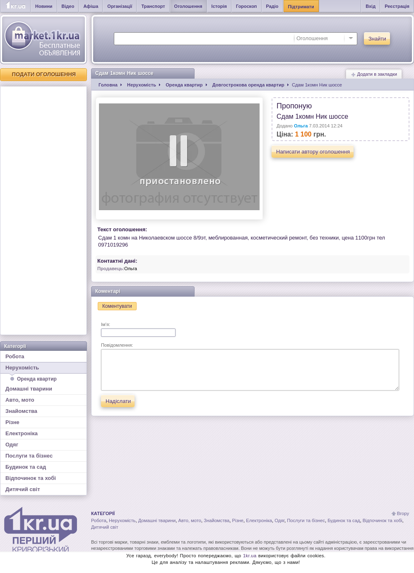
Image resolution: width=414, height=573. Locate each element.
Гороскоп (246, 6)
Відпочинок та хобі (30, 478)
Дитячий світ (22, 489)
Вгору (403, 513)
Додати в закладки (374, 74)
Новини (44, 6)
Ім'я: (138, 329)
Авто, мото (19, 400)
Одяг (11, 444)
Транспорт (153, 6)
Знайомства (21, 411)
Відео (68, 6)
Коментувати (117, 306)
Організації (119, 6)
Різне (12, 422)
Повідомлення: (250, 367)
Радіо (272, 6)
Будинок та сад (25, 467)
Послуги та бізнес (29, 456)
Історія (219, 6)
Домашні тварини (28, 389)
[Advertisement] (43, 210)
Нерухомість (43, 369)
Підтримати (301, 6)
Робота (14, 356)
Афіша (90, 6)
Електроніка (21, 433)
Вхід (370, 6)
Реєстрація (397, 6)
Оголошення (188, 6)
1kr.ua (250, 555)
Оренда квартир (37, 379)
